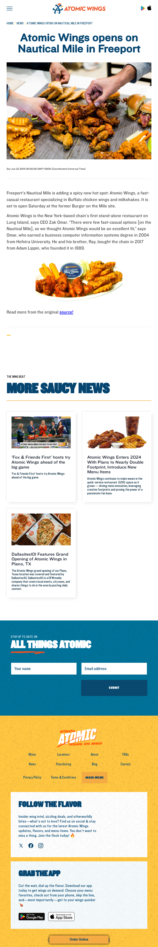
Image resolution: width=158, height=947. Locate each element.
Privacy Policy (32, 777)
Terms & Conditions (63, 777)
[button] (10, 8)
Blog (95, 764)
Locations (63, 754)
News (32, 764)
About (94, 754)
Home (10, 23)
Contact (126, 764)
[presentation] (42, 688)
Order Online (79, 939)
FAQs (125, 754)
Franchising (63, 764)
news (20, 23)
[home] (79, 8)
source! (66, 312)
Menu (32, 754)
